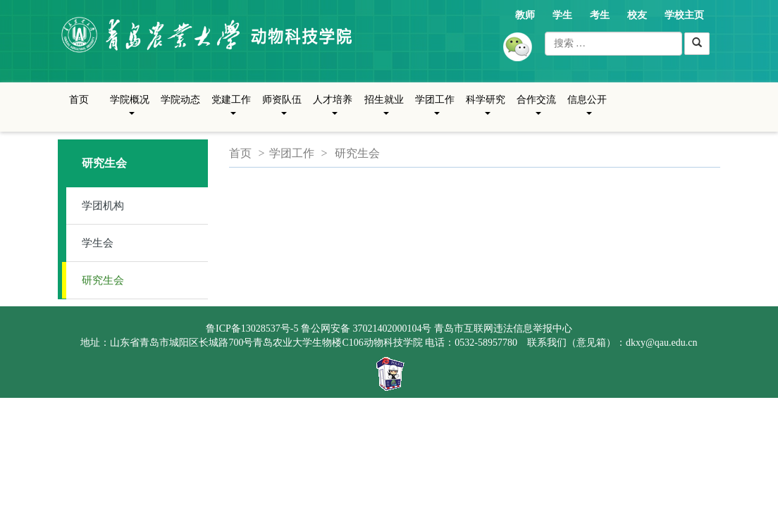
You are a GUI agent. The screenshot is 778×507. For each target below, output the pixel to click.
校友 (637, 15)
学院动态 (180, 99)
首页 (79, 99)
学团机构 (103, 205)
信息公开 (587, 110)
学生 (562, 15)
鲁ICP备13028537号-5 (252, 328)
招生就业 (384, 110)
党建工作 (231, 110)
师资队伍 (282, 110)
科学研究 (485, 110)
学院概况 (129, 110)
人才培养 (332, 110)
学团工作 (435, 110)
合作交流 (536, 110)
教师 (525, 15)
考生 (600, 15)
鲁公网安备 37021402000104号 (366, 328)
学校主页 (684, 15)
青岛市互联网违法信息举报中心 (503, 328)
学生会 (97, 243)
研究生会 (103, 280)
